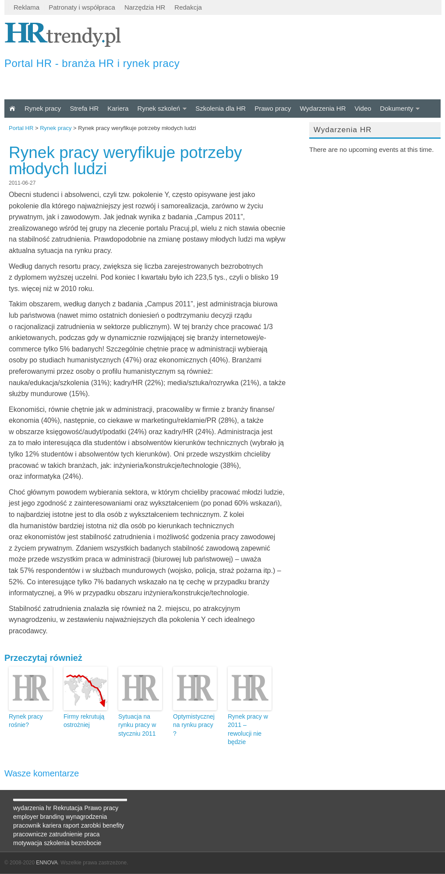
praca (91, 834)
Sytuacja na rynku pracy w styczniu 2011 (137, 725)
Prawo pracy (272, 108)
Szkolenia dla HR (220, 108)
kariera (51, 825)
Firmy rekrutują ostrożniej (84, 721)
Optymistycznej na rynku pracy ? (194, 725)
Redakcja (188, 7)
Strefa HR (84, 108)
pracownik (27, 825)
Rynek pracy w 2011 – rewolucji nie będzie (248, 729)
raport (71, 825)
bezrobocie (86, 842)
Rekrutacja (67, 807)
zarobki (91, 825)
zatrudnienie (65, 834)
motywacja (27, 842)
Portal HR (21, 128)
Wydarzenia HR (323, 108)
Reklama (26, 7)
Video (362, 108)
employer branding (38, 816)
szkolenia (56, 842)
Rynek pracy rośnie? (26, 721)
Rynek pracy (43, 108)
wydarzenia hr (32, 807)
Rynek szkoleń (159, 108)
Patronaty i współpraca (82, 7)
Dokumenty (396, 108)
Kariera (117, 108)
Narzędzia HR (144, 7)
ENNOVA (46, 863)
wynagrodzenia (86, 816)
